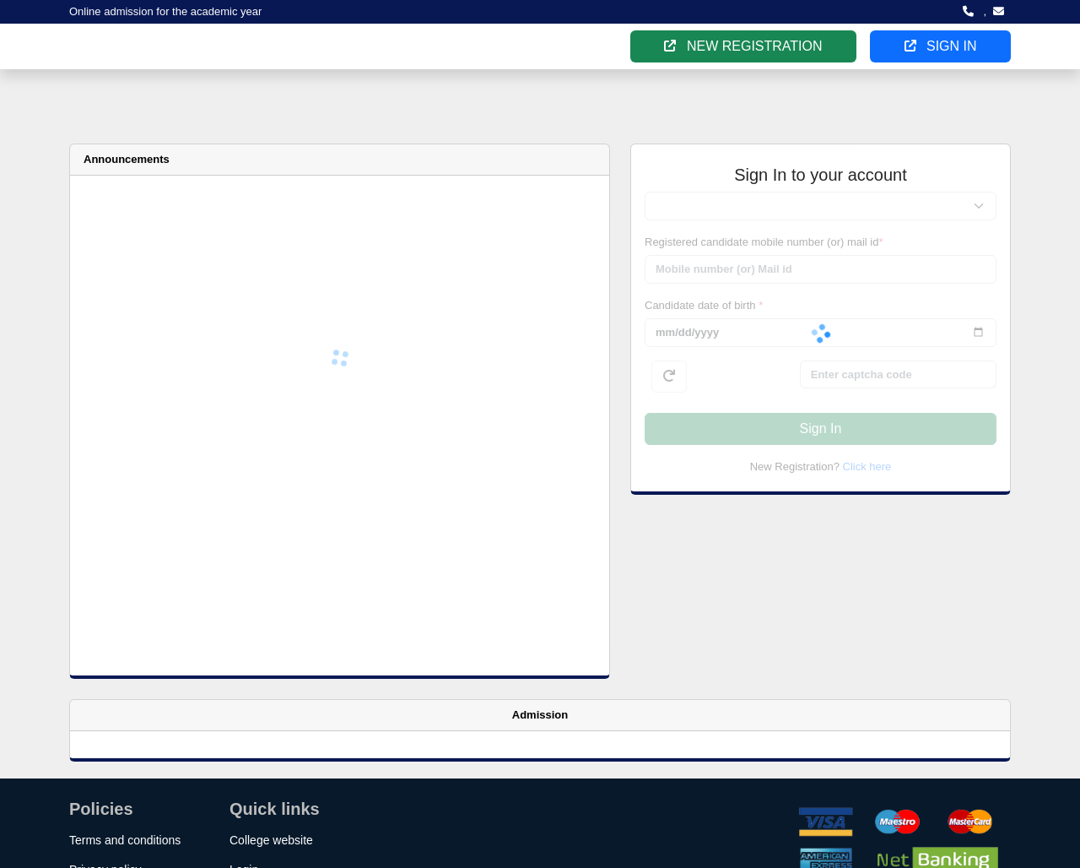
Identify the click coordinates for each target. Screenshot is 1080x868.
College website (271, 840)
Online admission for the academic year (165, 11)
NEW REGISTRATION (743, 46)
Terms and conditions (125, 840)
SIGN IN (940, 46)
